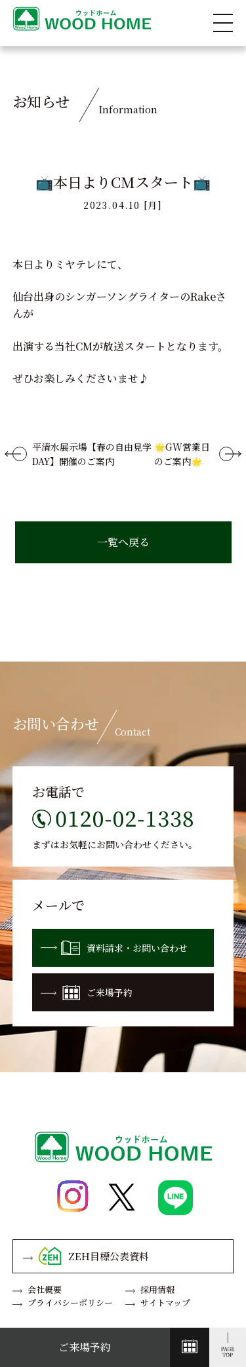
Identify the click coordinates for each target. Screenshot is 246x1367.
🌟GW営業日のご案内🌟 (182, 454)
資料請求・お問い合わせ (114, 948)
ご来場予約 (87, 993)
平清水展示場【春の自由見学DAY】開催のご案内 (92, 454)
